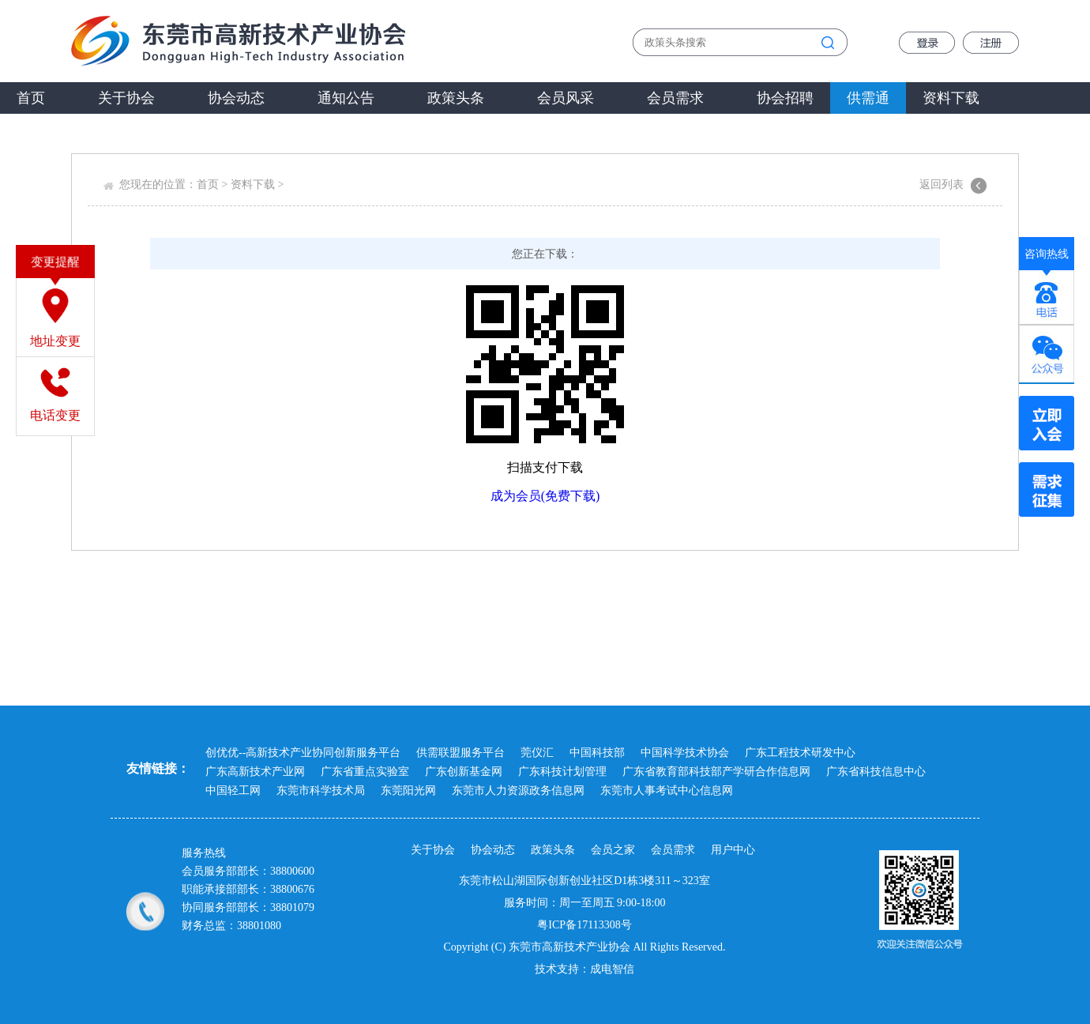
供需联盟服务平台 (460, 753)
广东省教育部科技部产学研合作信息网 (716, 771)
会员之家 (613, 850)
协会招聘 (785, 98)
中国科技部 (597, 753)
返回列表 (941, 184)
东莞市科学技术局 (320, 790)
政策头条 (455, 98)
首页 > (214, 184)
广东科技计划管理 (562, 771)
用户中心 (733, 850)
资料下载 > (259, 184)
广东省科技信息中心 (876, 771)
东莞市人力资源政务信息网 (518, 790)
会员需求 (675, 98)
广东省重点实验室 (365, 771)
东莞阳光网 (408, 790)
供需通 (868, 98)
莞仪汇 (537, 753)
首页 (31, 98)
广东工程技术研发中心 (800, 753)
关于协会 (126, 98)
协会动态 (236, 98)
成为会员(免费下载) (545, 496)
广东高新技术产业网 (255, 771)
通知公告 (346, 98)
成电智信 (612, 969)
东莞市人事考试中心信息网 (666, 790)
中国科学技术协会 (685, 753)
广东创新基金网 (463, 771)
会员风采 (565, 98)
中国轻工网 (233, 790)
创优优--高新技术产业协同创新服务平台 (302, 753)
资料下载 (951, 98)
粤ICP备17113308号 (584, 925)
